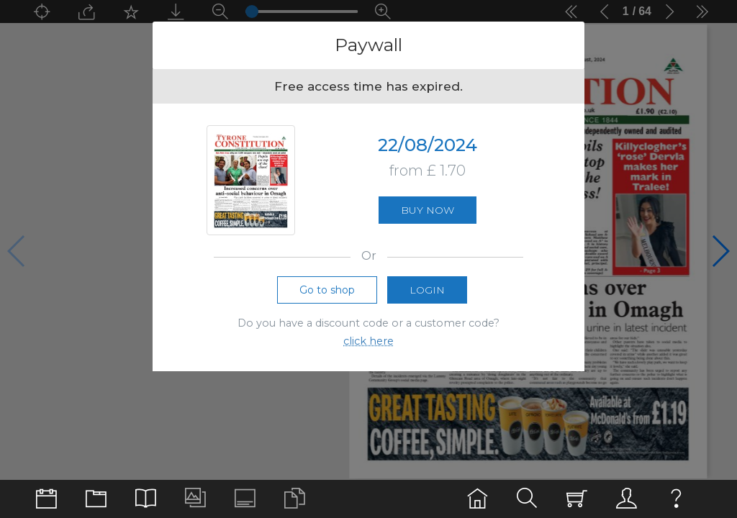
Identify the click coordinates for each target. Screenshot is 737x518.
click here (368, 347)
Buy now (427, 213)
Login (427, 296)
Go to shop (327, 296)
